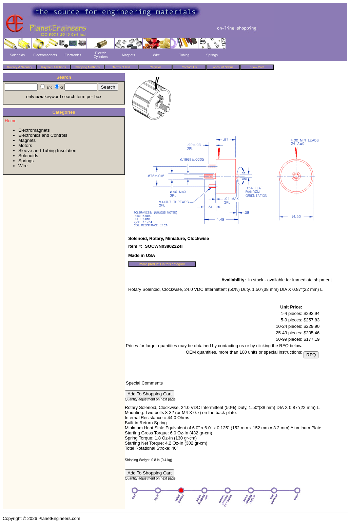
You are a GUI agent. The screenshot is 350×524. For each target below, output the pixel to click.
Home (11, 120)
